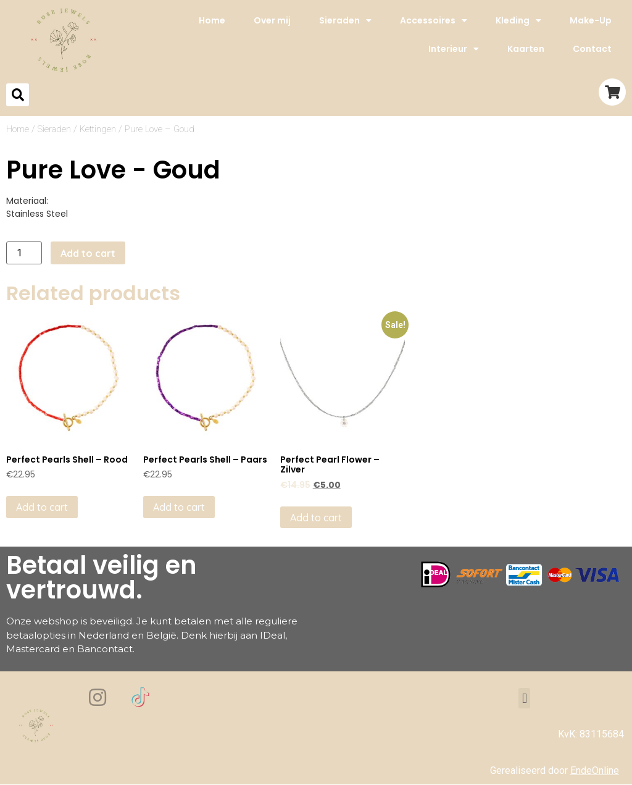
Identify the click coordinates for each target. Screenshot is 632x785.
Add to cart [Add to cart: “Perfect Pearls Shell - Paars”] (179, 507)
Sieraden (345, 20)
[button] (524, 698)
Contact (592, 49)
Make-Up (591, 20)
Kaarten (525, 49)
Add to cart (87, 253)
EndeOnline (594, 770)
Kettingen (98, 129)
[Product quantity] (24, 252)
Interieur (453, 48)
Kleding (518, 20)
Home (212, 20)
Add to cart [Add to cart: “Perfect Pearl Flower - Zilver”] (316, 517)
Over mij (272, 20)
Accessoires (433, 20)
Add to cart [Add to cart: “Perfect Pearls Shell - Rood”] (42, 507)
